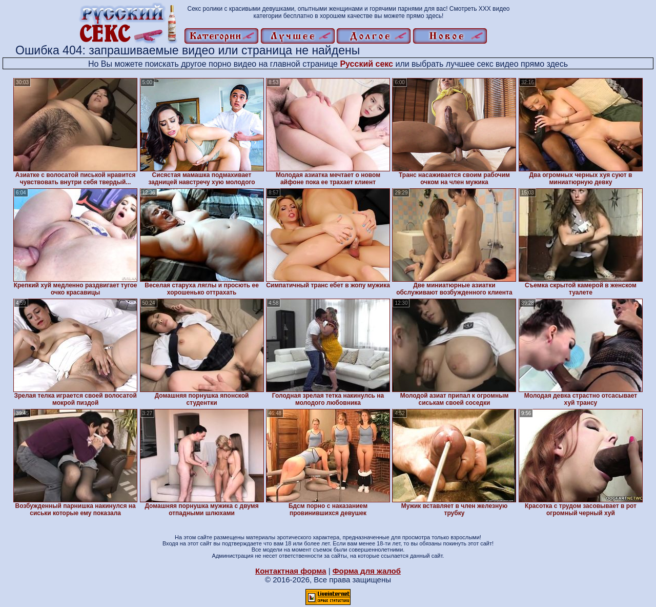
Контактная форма (290, 570)
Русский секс (366, 64)
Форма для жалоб (367, 570)
